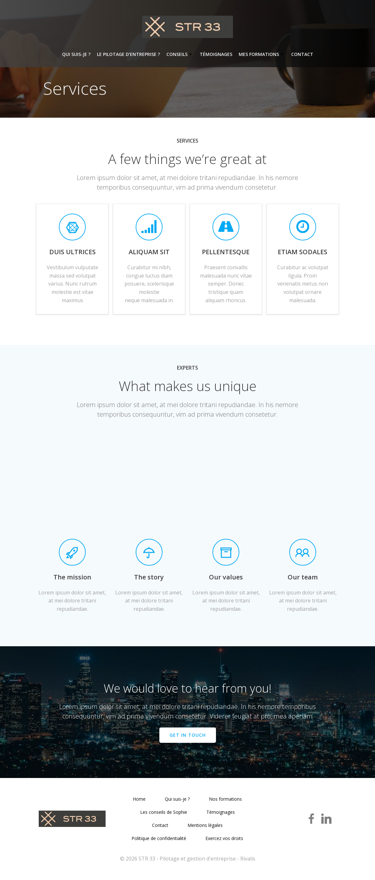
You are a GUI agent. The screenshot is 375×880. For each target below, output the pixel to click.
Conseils (179, 54)
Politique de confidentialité (159, 841)
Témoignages (216, 54)
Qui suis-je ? (76, 54)
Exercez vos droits (224, 841)
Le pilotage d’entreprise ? (128, 54)
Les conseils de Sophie (163, 815)
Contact (302, 54)
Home (139, 801)
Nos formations (225, 801)
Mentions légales (205, 828)
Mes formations (262, 54)
